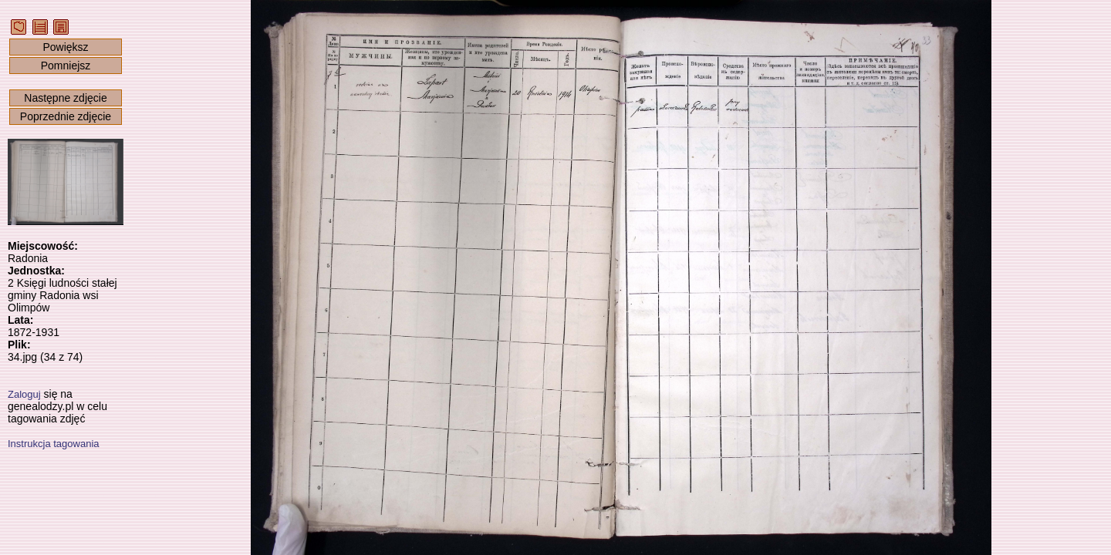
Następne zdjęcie (65, 98)
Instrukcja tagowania (54, 443)
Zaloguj (24, 394)
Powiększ (65, 47)
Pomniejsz (66, 65)
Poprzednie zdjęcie (65, 116)
